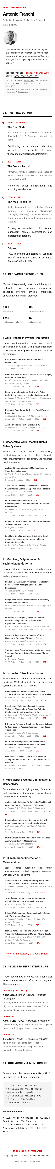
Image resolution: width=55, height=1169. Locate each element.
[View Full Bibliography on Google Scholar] (27, 953)
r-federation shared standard (34, 1156)
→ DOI (36, 369)
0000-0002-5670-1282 (26, 76)
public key (29, 81)
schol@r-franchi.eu (37, 73)
